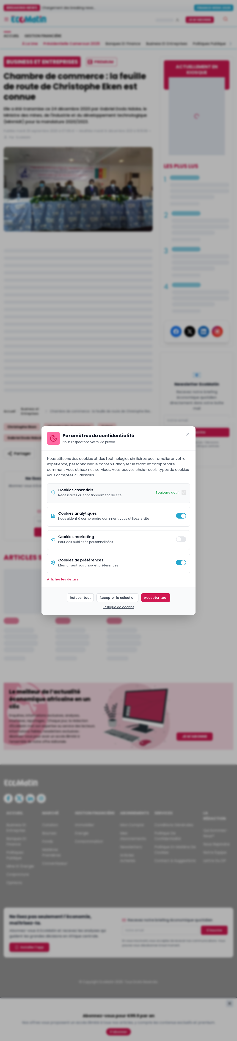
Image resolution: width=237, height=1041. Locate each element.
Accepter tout (156, 597)
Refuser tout (80, 597)
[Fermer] (188, 434)
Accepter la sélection (117, 597)
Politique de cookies (118, 607)
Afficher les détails (62, 579)
